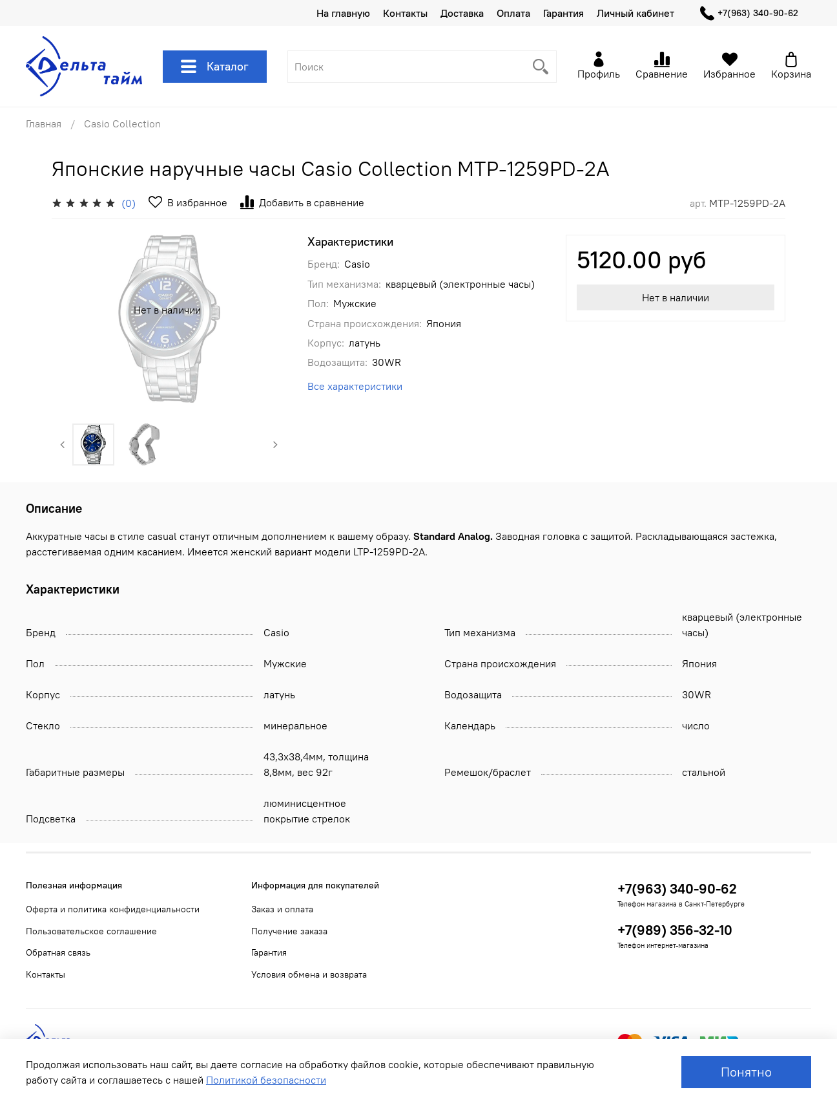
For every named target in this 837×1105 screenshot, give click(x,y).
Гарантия (563, 12)
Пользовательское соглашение (91, 931)
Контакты (405, 12)
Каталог (215, 66)
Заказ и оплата (282, 909)
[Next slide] (276, 445)
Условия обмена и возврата (309, 974)
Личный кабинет (635, 12)
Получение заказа (289, 931)
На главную (343, 12)
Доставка (462, 12)
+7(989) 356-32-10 (674, 930)
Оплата (513, 12)
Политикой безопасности (266, 1079)
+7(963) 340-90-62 (749, 13)
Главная (43, 123)
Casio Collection (122, 123)
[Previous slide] (62, 445)
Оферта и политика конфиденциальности (113, 909)
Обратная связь (58, 952)
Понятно (746, 1072)
